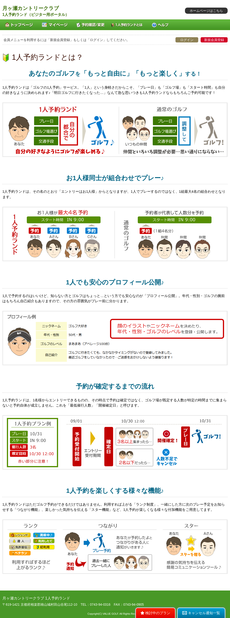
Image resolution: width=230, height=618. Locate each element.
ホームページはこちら (206, 11)
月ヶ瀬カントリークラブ (30, 8)
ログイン (186, 40)
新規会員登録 (214, 40)
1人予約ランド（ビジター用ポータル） (35, 15)
